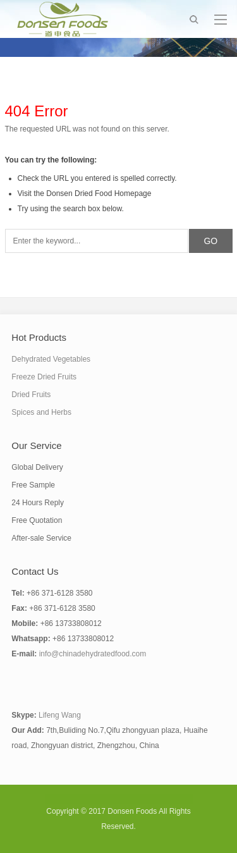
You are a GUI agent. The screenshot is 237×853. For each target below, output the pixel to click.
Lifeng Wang (60, 715)
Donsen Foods (132, 811)
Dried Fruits (31, 394)
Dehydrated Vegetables (50, 359)
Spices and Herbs (41, 412)
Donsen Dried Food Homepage (98, 193)
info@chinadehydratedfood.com (93, 653)
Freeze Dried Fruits (43, 376)
